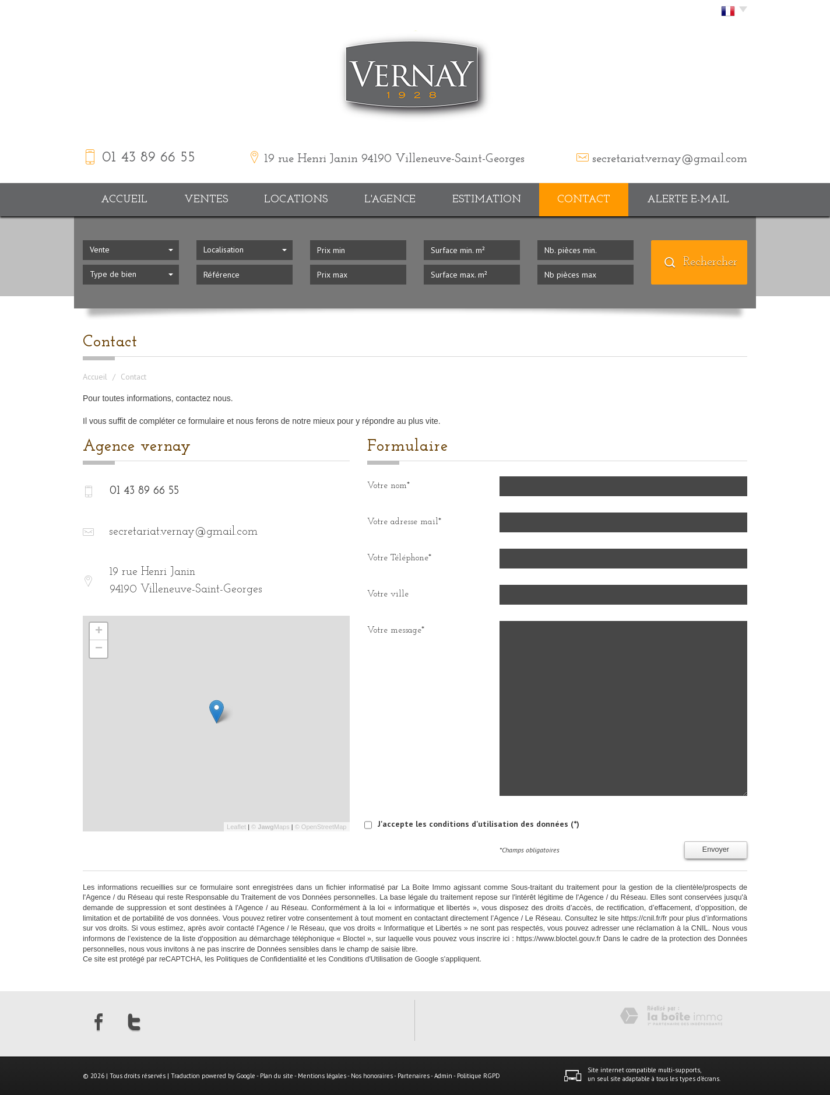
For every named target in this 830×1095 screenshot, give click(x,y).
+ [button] (99, 631)
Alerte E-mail (688, 199)
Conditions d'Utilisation (365, 959)
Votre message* (395, 630)
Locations (296, 199)
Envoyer (715, 849)
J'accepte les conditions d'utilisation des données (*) (478, 824)
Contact (583, 199)
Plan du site (276, 1076)
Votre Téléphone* (399, 558)
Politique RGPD (478, 1076)
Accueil (124, 199)
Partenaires (414, 1076)
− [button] (99, 649)
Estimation (486, 199)
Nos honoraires (372, 1076)
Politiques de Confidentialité (261, 959)
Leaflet (236, 826)
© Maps (270, 826)
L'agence (390, 199)
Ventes (206, 199)
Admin (443, 1076)
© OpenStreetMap (321, 826)
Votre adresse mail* (404, 522)
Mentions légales (322, 1076)
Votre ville (388, 594)
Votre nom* (388, 485)
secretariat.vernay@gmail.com (669, 159)
